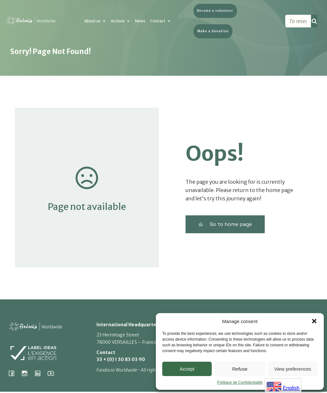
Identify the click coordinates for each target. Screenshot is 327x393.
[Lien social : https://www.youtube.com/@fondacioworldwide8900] (53, 374)
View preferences (292, 369)
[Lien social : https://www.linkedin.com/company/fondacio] (40, 374)
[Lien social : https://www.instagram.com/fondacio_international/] (27, 374)
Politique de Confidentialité (239, 382)
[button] (314, 321)
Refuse (239, 369)
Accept (187, 369)
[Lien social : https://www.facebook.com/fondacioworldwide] (13, 374)
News (140, 22)
